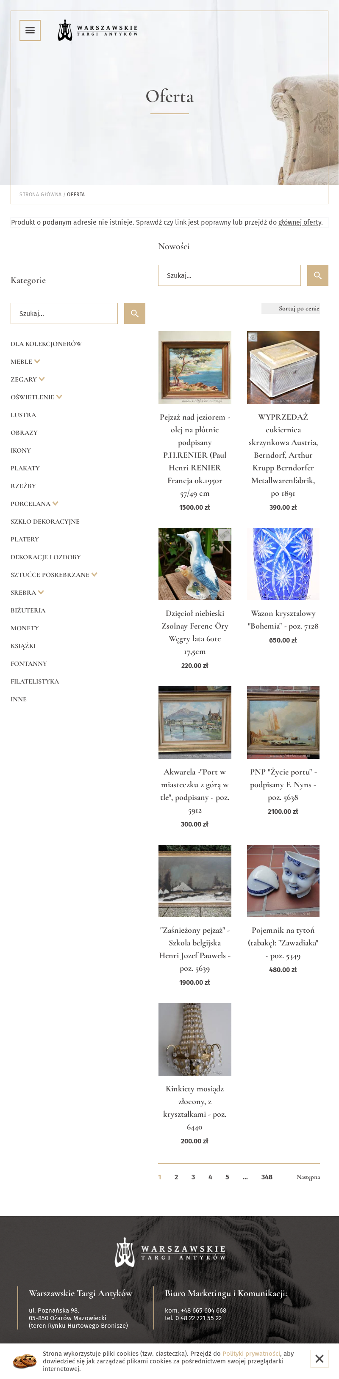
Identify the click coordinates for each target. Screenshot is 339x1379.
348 (266, 1177)
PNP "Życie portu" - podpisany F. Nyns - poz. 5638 (283, 784)
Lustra (23, 415)
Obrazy (24, 433)
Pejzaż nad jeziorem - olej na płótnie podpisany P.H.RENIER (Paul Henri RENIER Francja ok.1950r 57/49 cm (195, 455)
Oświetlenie (33, 397)
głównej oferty (299, 222)
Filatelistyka (35, 681)
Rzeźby (23, 486)
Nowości (174, 246)
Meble (22, 361)
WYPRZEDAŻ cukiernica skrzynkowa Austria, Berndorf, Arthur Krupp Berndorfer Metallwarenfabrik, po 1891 (283, 455)
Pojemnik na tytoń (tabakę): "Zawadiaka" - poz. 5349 (283, 943)
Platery (25, 539)
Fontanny (29, 663)
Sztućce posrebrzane (51, 575)
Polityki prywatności (251, 1353)
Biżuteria (28, 610)
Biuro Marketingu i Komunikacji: (226, 1293)
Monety (25, 628)
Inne (19, 699)
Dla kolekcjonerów (46, 344)
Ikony (21, 450)
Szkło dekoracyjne (45, 521)
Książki (23, 646)
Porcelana (31, 504)
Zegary (25, 379)
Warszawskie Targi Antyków (80, 1293)
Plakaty (25, 468)
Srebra (24, 592)
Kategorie (28, 280)
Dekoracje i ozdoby (46, 557)
